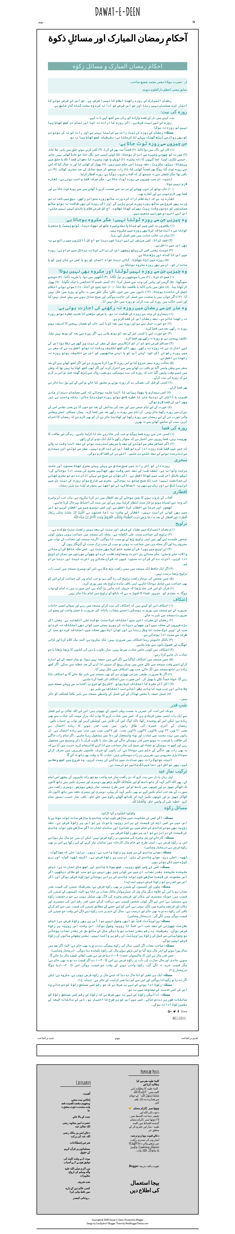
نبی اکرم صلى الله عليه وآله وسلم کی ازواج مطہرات (77, 1172)
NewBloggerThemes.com (137, 1223)
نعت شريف (83, 1182)
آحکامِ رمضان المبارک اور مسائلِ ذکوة (117, 38)
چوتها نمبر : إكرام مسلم (146, 1108)
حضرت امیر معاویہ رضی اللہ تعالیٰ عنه (76, 1124)
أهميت (86, 1093)
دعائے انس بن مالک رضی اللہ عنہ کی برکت (76, 1134)
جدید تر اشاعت (45, 1038)
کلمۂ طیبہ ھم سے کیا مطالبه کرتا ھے (147, 1082)
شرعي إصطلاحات (80, 1142)
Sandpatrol (101, 1223)
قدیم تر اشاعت (189, 1038)
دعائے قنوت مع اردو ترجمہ (144, 1135)
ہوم (41, 22)
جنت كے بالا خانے (81, 1116)
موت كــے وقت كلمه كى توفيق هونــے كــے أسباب (77, 1160)
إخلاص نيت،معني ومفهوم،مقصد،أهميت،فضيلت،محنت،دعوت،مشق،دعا (75, 1105)
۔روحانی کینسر (81, 1198)
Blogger (133, 1166)
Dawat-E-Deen (117, 11)
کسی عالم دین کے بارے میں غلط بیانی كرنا (78, 1189)
